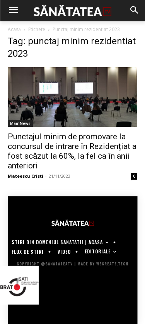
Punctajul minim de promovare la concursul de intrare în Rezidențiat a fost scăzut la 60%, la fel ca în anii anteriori (72, 151)
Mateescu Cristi (25, 176)
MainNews (20, 123)
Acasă (14, 29)
